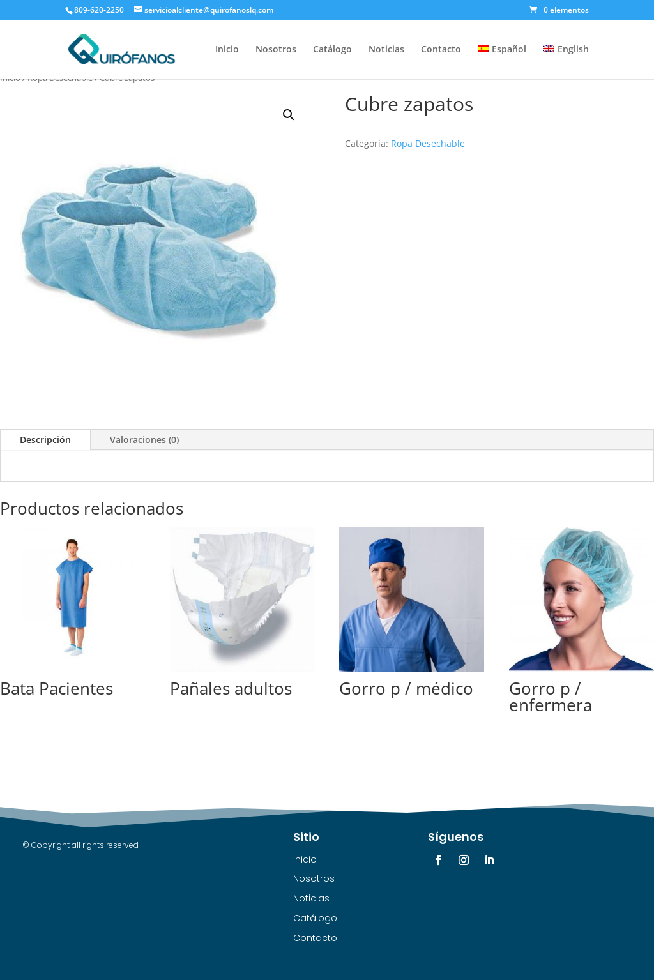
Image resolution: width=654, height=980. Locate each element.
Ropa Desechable (428, 143)
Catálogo (332, 50)
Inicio (227, 50)
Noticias (386, 50)
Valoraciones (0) (144, 439)
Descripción (45, 439)
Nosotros (275, 50)
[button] (288, 114)
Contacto (441, 50)
